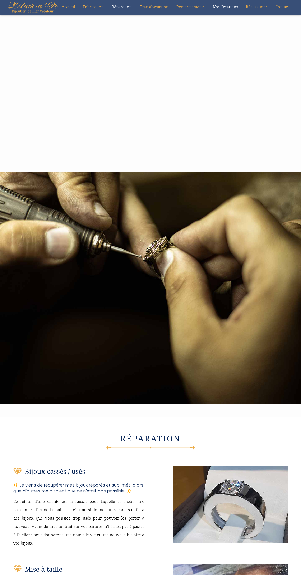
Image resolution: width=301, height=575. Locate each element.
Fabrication (93, 7)
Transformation (154, 7)
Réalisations (257, 7)
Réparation (122, 7)
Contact (282, 7)
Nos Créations (225, 7)
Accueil (68, 7)
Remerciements (190, 7)
